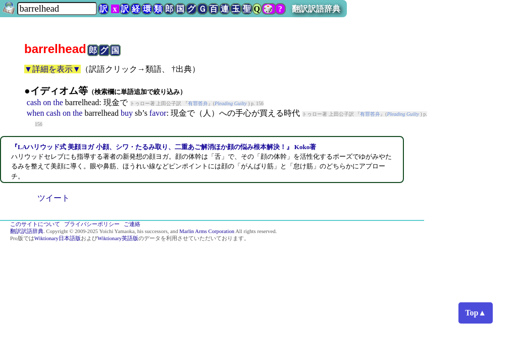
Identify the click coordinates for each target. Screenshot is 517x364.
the (58, 102)
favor (158, 113)
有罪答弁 (198, 103)
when (35, 113)
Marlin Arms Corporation (206, 231)
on (47, 102)
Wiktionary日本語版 (57, 238)
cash (34, 102)
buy (127, 113)
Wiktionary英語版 (117, 238)
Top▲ (475, 312)
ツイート (53, 198)
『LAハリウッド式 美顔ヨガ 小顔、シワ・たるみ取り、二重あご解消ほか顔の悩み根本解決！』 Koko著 (163, 147)
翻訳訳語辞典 (316, 9)
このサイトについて (35, 224)
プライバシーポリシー (92, 224)
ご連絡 (132, 224)
